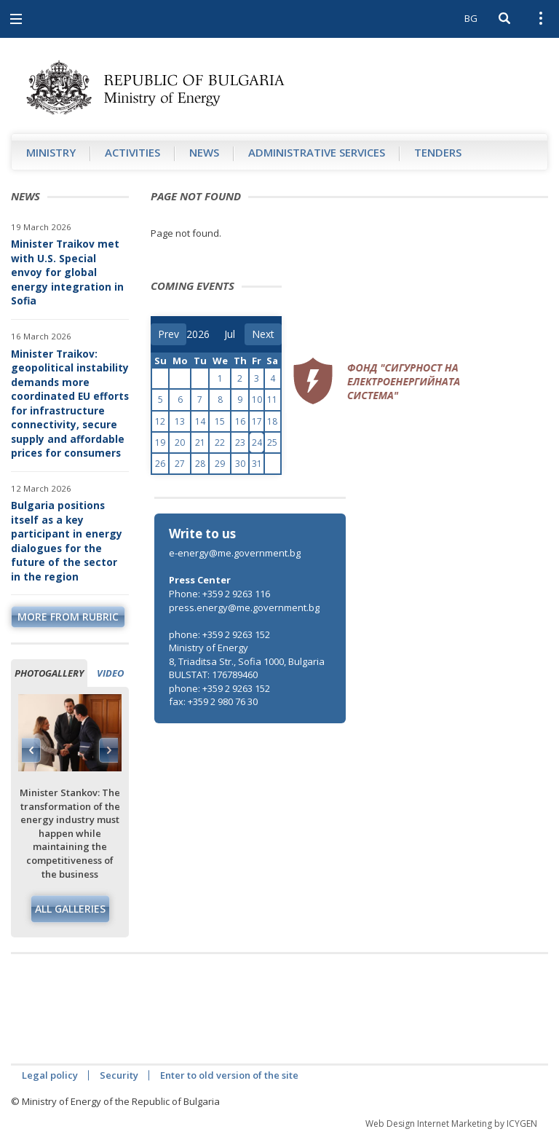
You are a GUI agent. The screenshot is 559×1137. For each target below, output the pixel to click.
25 (272, 442)
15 (220, 421)
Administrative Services (316, 152)
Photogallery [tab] (49, 673)
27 (180, 463)
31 (257, 463)
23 (240, 442)
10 (257, 399)
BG (470, 18)
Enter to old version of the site (229, 1075)
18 (272, 421)
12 (160, 421)
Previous (31, 750)
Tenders (437, 152)
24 (257, 442)
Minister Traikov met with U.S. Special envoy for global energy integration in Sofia (67, 272)
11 (272, 399)
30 (240, 463)
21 (200, 442)
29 (220, 463)
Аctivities (132, 152)
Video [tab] (110, 673)
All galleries (70, 909)
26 (160, 463)
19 (160, 442)
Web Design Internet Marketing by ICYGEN (451, 1123)
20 (180, 442)
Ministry (51, 152)
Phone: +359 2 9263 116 (219, 593)
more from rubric (68, 616)
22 (220, 442)
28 (200, 463)
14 (200, 421)
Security (119, 1075)
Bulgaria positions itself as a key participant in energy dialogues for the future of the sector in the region (66, 540)
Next (108, 750)
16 (240, 421)
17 (257, 421)
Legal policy (50, 1075)
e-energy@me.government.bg (235, 552)
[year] (198, 334)
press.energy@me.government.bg (244, 607)
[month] (234, 334)
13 (180, 421)
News (204, 152)
